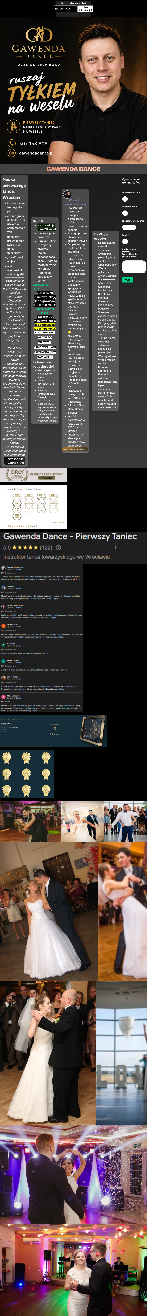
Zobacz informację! (85, 9)
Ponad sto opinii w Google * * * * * (77, 384)
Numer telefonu (130, 207)
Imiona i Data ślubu (132, 193)
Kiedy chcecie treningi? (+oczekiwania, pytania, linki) (130, 253)
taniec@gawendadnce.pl (75, 450)
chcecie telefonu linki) (133, 221)
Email (125, 235)
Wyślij (127, 280)
